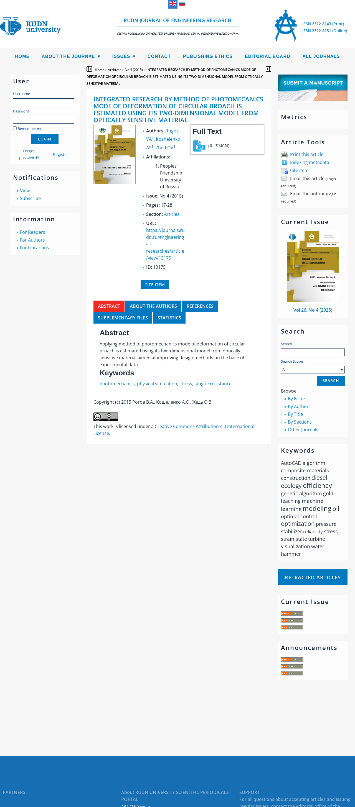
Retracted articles (313, 577)
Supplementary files (123, 318)
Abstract (109, 306)
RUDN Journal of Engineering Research (178, 26)
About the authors (153, 306)
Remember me (30, 128)
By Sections (300, 422)
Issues (121, 56)
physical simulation (157, 384)
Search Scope (313, 366)
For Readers (32, 232)
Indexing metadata (309, 162)
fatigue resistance (213, 384)
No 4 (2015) (134, 69)
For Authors (32, 240)
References (200, 306)
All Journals (321, 56)
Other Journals (303, 430)
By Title (295, 414)
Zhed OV (164, 148)
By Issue (296, 399)
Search (286, 343)
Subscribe (30, 198)
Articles (171, 214)
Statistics (169, 318)
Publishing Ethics (208, 56)
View (25, 191)
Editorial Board (267, 56)
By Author (298, 406)
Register (60, 154)
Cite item (299, 170)
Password (21, 111)
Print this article (306, 154)
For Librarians (34, 248)
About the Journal (68, 56)
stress (185, 384)
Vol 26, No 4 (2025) (312, 310)
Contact (159, 56)
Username (21, 93)
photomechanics (117, 384)
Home (22, 56)
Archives (114, 69)
